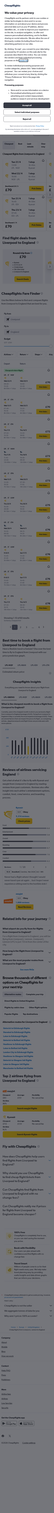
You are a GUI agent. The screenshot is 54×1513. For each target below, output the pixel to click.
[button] (27, 105)
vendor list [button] (23, 60)
